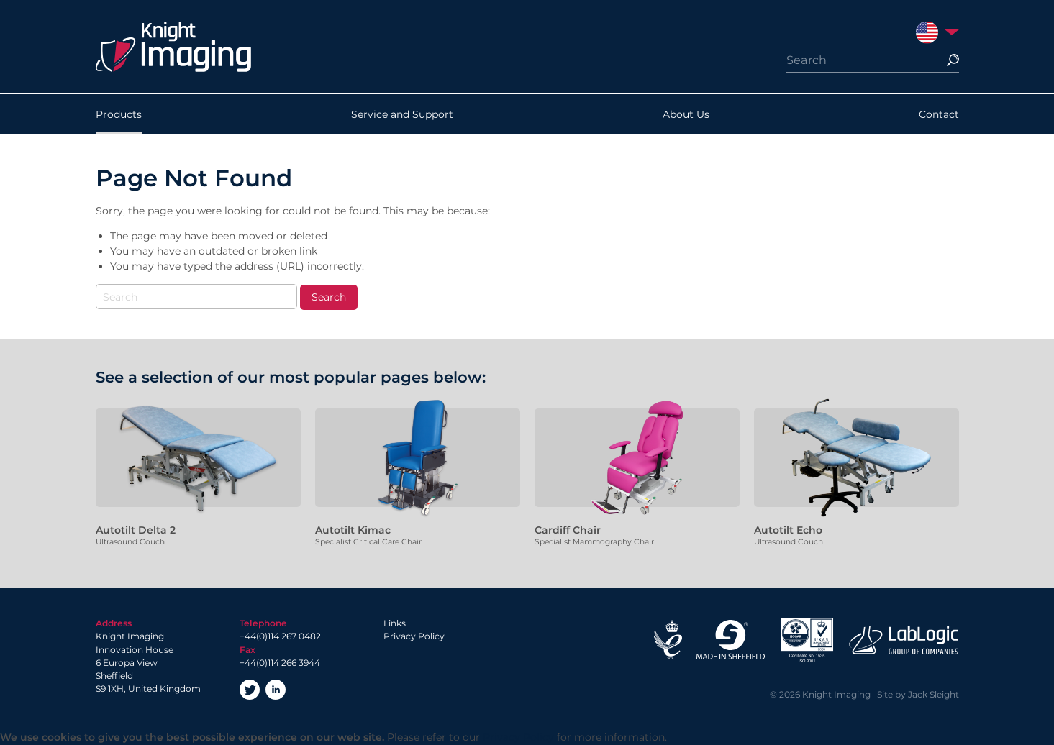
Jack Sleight (933, 694)
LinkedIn (275, 690)
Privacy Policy (414, 636)
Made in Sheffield (730, 639)
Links (394, 623)
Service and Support (402, 114)
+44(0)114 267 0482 (280, 636)
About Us (686, 114)
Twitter (250, 690)
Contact (939, 114)
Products (119, 114)
